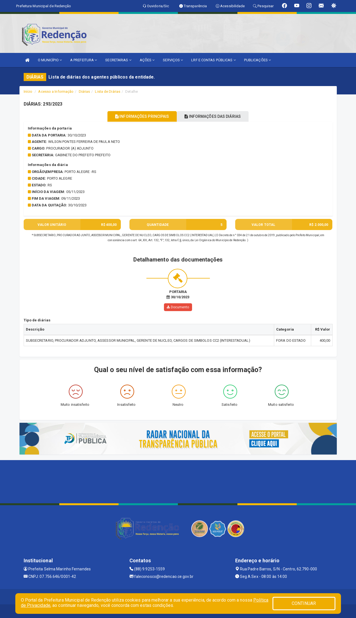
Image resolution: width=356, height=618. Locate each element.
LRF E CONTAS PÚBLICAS (213, 60)
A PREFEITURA (83, 60)
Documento (178, 307)
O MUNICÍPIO (50, 60)
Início (28, 91)
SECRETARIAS (118, 60)
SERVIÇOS (173, 60)
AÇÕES (147, 60)
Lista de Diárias (107, 91)
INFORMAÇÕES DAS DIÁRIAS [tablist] (216, 116)
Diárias (84, 91)
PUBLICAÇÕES (257, 60)
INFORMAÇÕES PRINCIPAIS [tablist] (138, 116)
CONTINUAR (304, 603)
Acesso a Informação (55, 91)
